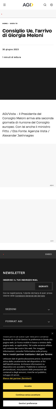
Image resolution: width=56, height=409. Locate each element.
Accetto (28, 386)
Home (5, 23)
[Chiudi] (52, 333)
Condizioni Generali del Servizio (30, 296)
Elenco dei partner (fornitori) (17, 378)
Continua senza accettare (28, 394)
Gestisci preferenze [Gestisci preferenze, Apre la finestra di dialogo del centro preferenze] (28, 403)
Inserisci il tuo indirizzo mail (20, 280)
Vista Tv (14, 23)
